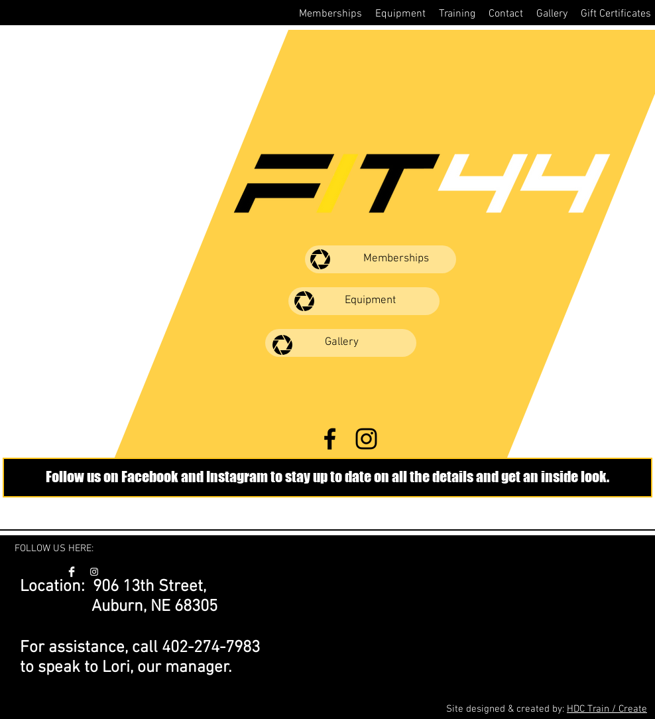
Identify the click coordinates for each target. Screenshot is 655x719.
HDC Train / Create (607, 709)
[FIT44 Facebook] (330, 439)
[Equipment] (364, 301)
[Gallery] (340, 343)
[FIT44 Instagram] (366, 439)
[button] (330, 14)
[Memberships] (380, 259)
